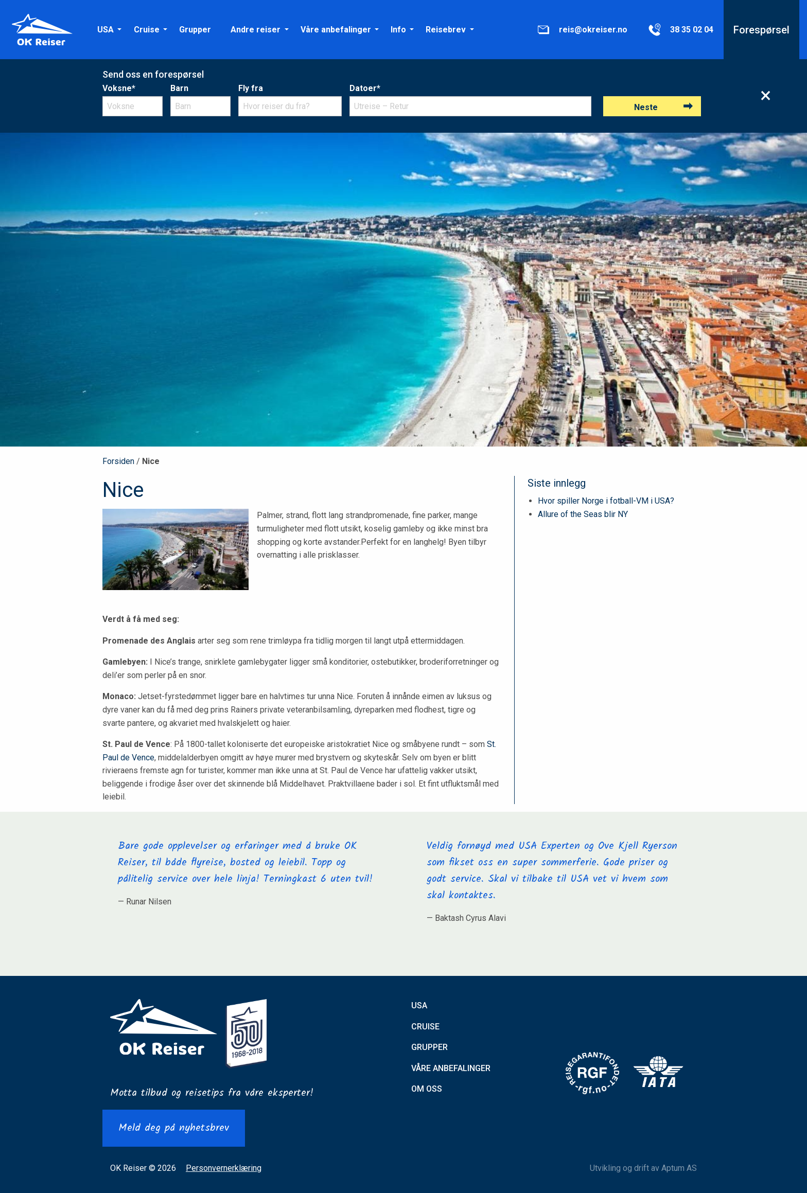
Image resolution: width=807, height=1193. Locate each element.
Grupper (195, 29)
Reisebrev (446, 29)
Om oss (426, 1089)
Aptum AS (679, 1168)
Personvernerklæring (223, 1168)
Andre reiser (255, 29)
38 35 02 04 (680, 30)
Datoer (364, 88)
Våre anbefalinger (336, 29)
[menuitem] (105, 29)
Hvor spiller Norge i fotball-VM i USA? (606, 501)
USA (105, 29)
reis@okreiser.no (581, 30)
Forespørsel (761, 30)
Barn (179, 88)
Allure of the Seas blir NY (583, 514)
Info (398, 29)
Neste (646, 107)
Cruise (147, 29)
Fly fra (250, 88)
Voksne (118, 88)
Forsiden (118, 461)
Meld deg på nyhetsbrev (173, 1128)
